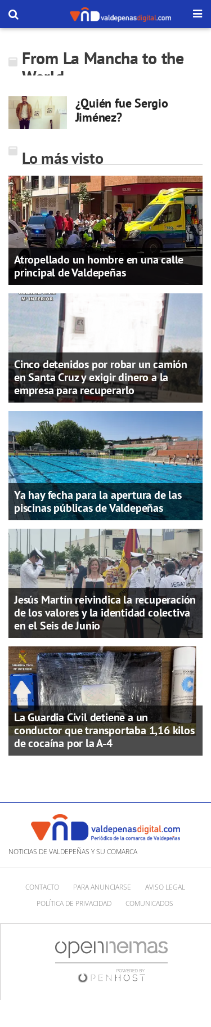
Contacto (42, 887)
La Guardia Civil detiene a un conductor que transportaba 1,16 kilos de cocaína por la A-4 (104, 730)
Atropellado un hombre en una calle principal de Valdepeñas (98, 266)
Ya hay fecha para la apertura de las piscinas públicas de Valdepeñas (98, 501)
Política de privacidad (74, 903)
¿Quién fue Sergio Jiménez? (121, 110)
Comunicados (149, 903)
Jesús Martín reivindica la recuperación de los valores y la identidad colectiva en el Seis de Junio (105, 612)
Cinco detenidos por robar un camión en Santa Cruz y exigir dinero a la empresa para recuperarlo (100, 377)
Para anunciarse (102, 887)
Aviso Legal (165, 887)
